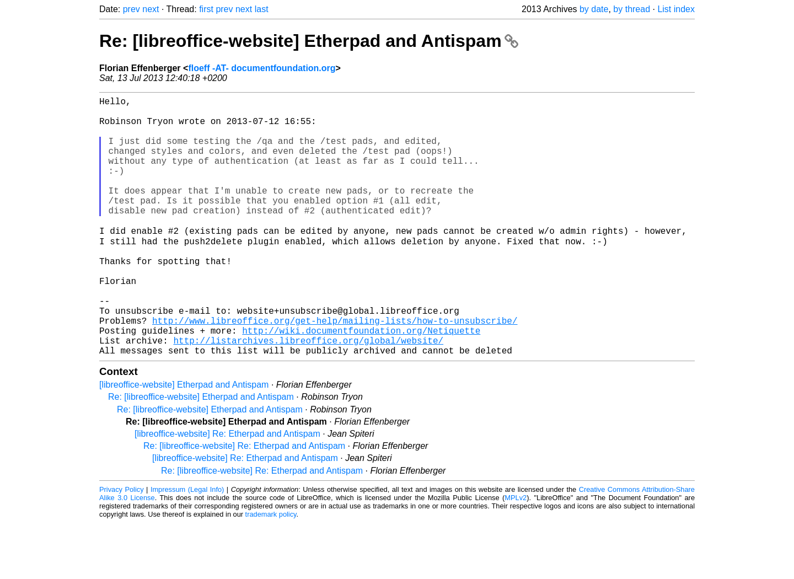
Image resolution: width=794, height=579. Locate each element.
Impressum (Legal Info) (187, 546)
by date (594, 9)
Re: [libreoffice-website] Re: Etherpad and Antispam (244, 502)
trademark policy (271, 570)
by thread (631, 9)
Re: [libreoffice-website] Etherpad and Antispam (308, 41)
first (206, 9)
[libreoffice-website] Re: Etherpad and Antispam (227, 490)
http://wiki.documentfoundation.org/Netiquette (361, 382)
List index (676, 9)
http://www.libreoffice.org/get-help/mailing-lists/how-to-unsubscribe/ (334, 370)
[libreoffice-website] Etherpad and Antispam (184, 441)
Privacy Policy (121, 546)
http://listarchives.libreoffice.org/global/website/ (308, 394)
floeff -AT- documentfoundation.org (261, 68)
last (262, 9)
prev (131, 9)
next (150, 9)
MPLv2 (516, 554)
